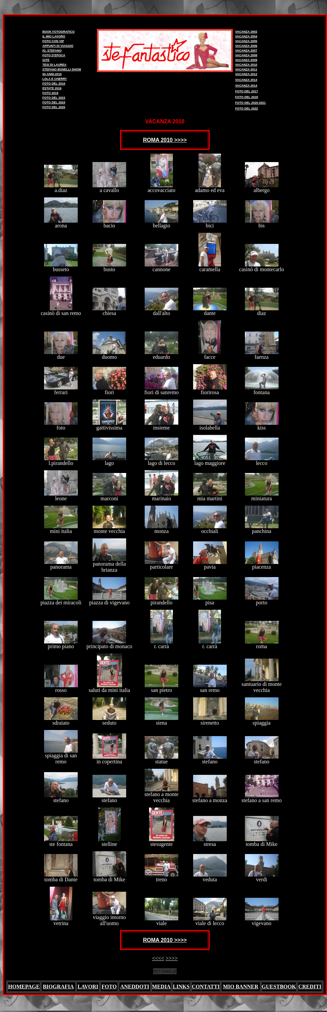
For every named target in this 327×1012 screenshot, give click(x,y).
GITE (45, 60)
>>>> (172, 958)
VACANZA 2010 (246, 64)
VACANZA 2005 (246, 41)
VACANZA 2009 (246, 60)
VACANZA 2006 (246, 46)
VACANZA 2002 (246, 31)
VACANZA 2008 (246, 55)
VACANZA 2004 (246, 36)
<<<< (158, 958)
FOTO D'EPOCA (53, 55)
